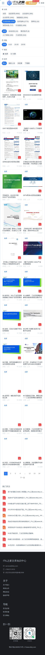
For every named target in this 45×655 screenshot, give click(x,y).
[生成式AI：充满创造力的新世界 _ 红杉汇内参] (12, 81)
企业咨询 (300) (27, 13)
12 (29, 473)
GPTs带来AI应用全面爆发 (32, 195)
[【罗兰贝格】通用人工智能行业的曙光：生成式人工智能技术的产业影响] (12, 215)
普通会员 (31, 3)
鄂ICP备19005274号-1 (17, 647)
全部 (4, 13)
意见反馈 (6, 608)
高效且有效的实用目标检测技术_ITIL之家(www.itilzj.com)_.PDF (26, 521)
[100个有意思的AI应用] (12, 114)
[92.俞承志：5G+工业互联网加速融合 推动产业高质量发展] (12, 282)
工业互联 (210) (21, 35)
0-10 (10, 44)
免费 (5, 54)
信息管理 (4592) (14, 13)
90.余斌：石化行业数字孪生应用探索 (12, 330)
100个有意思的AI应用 (10, 128)
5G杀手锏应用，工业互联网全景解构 (20, 533)
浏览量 (20, 63)
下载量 (27, 63)
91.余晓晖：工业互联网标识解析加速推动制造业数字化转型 (32, 296)
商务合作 (6, 588)
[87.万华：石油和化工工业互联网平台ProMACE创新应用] (33, 348)
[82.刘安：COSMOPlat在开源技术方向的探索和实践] (12, 449)
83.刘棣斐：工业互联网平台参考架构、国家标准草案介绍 (32, 430)
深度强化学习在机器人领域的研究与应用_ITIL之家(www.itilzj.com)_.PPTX (26, 527)
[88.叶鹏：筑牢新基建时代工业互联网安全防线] (12, 348)
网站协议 (6, 592)
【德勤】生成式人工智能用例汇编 (32, 129)
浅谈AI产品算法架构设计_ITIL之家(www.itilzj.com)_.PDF (26, 498)
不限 (4, 44)
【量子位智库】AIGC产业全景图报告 (32, 263)
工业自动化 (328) (9, 21)
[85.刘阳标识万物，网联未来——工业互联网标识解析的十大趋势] (33, 382)
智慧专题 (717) (8, 25)
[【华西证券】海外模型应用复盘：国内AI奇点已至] (33, 215)
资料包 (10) (35, 21)
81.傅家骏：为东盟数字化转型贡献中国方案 (32, 463)
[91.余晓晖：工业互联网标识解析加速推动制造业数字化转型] (33, 282)
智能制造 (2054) (22, 17)
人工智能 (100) (8, 35)
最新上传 (12, 63)
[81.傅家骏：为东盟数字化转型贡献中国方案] (33, 449)
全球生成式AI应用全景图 (11, 162)
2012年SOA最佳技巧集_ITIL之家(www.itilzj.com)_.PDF (26, 509)
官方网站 (6, 615)
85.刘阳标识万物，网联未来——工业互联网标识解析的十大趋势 (32, 397)
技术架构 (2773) (23, 21)
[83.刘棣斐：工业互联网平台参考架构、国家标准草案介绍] (33, 415)
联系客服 (6, 612)
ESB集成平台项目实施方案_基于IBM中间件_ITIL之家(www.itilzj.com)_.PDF (26, 504)
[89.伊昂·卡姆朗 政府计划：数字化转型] (33, 315)
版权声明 (6, 595)
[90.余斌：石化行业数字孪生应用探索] (12, 315)
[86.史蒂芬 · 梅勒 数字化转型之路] (12, 382)
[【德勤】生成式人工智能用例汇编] (33, 114)
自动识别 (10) (13, 31)
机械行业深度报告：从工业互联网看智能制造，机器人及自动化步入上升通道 (26, 539)
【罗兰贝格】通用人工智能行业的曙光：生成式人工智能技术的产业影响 (12, 230)
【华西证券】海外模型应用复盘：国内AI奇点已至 (32, 229)
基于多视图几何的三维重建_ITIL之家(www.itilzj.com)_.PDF (26, 492)
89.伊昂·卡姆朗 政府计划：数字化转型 (32, 330)
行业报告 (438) (21, 25)
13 (34, 473)
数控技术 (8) (25, 31)
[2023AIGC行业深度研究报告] (33, 81)
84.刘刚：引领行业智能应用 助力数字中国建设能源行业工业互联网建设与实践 (12, 430)
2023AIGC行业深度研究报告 (32, 96)
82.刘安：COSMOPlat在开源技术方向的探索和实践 (12, 463)
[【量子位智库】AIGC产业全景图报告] (33, 248)
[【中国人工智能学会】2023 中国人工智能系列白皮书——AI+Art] (12, 248)
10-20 (16, 44)
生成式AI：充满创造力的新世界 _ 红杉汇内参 (12, 96)
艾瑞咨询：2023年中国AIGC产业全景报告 (10, 196)
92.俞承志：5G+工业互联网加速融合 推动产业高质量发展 (12, 296)
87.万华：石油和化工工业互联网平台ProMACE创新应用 (32, 363)
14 (39, 473)
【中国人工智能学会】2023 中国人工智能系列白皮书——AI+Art (12, 263)
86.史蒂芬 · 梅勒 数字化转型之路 (12, 397)
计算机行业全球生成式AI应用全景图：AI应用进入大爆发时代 (32, 163)
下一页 (22, 478)
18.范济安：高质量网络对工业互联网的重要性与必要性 (26, 545)
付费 (13, 54)
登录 (41, 3)
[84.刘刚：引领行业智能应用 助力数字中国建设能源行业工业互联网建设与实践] (12, 415)
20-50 (23, 44)
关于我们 (6, 585)
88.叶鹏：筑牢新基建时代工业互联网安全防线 (12, 363)
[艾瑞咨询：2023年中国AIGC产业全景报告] (12, 181)
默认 (4, 63)
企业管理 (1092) (8, 17)
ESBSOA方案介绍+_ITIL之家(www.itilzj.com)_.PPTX (26, 515)
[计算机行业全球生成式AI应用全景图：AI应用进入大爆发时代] (33, 148)
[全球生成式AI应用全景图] (12, 148)
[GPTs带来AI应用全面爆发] (33, 181)
